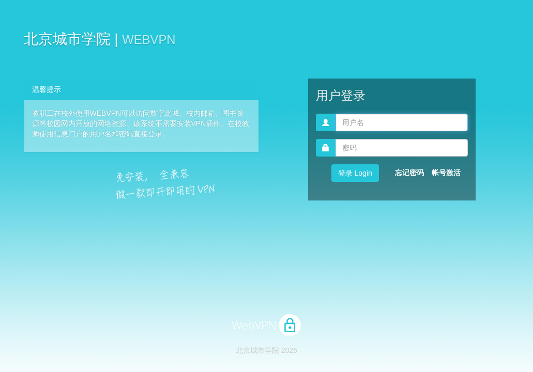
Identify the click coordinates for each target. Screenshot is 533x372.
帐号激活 (446, 172)
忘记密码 (409, 172)
